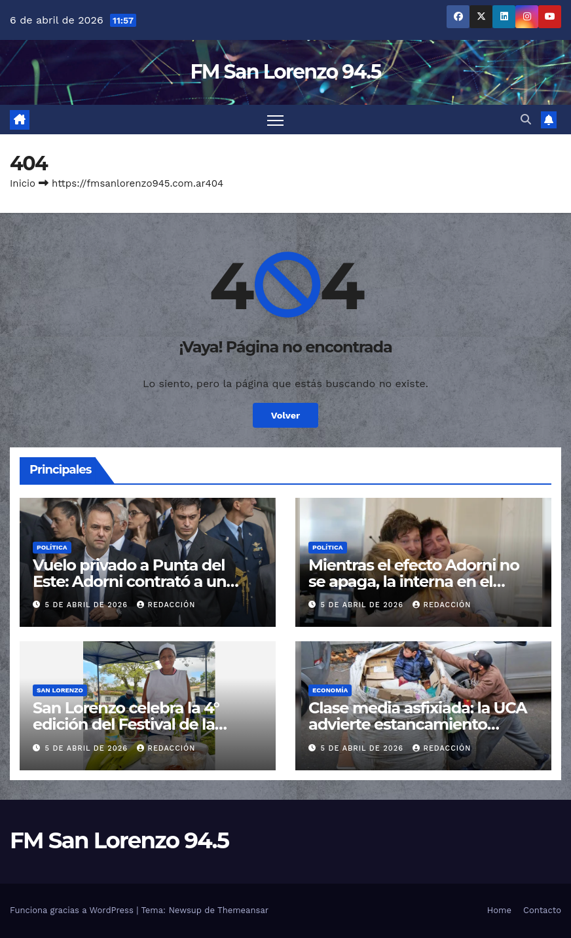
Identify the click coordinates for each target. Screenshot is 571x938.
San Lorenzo (60, 690)
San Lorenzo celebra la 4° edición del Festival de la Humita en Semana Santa (128, 724)
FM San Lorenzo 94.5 (285, 72)
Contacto (542, 910)
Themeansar (242, 910)
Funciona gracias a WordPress (73, 910)
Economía (330, 690)
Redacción (166, 605)
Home (499, 910)
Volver (286, 415)
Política (52, 547)
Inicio (22, 183)
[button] (526, 119)
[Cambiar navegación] (275, 119)
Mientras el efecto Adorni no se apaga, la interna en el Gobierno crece (413, 581)
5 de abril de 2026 (88, 605)
